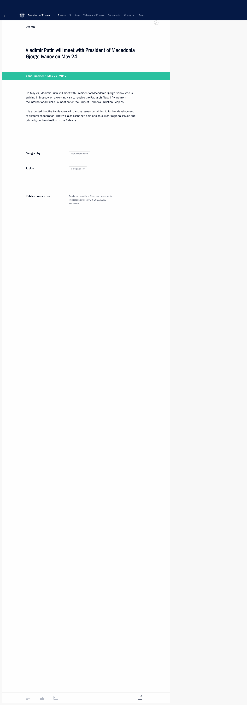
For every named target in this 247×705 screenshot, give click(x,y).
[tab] (28, 698)
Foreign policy (78, 168)
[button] (5, 5)
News (92, 196)
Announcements (104, 196)
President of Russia (38, 5)
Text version (74, 203)
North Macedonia (79, 153)
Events (30, 27)
